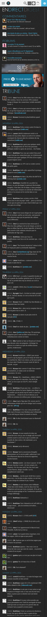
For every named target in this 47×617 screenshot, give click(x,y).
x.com (30, 287)
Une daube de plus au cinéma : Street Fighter (22, 33)
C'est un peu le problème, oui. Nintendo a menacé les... (23, 53)
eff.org (16, 405)
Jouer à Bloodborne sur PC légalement (20, 51)
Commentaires (14, 16)
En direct (13, 9)
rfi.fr (15, 317)
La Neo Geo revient (13, 26)
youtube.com (21, 179)
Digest (32, 9)
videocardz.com (27, 585)
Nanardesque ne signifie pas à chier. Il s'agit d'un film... (23, 35)
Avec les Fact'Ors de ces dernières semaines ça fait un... (23, 60)
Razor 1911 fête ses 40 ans (16, 20)
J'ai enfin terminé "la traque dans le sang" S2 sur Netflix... (24, 46)
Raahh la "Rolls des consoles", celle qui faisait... (21, 28)
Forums (9, 41)
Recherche (25, 3)
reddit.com (24, 129)
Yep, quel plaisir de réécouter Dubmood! (19, 21)
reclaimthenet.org (23, 252)
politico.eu (21, 332)
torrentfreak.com (20, 113)
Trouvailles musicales (14, 58)
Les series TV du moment (15, 44)
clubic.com (21, 172)
